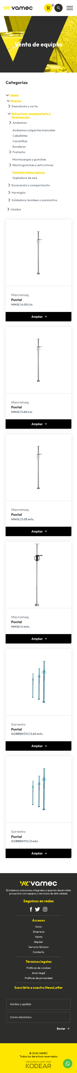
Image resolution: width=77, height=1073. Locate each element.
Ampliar (39, 317)
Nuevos (16, 101)
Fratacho (19, 152)
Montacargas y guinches (29, 159)
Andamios (20, 123)
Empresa (38, 931)
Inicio (38, 926)
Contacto (38, 952)
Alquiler (38, 942)
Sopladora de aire (25, 178)
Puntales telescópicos (29, 172)
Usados (16, 209)
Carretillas (20, 141)
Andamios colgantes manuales (34, 130)
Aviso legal (38, 973)
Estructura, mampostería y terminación (31, 115)
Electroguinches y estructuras (33, 165)
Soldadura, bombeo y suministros (34, 200)
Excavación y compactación (31, 185)
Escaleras (19, 146)
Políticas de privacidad (38, 978)
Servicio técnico (39, 947)
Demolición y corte (25, 106)
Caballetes (20, 136)
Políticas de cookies (38, 968)
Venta (14, 95)
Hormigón (19, 192)
